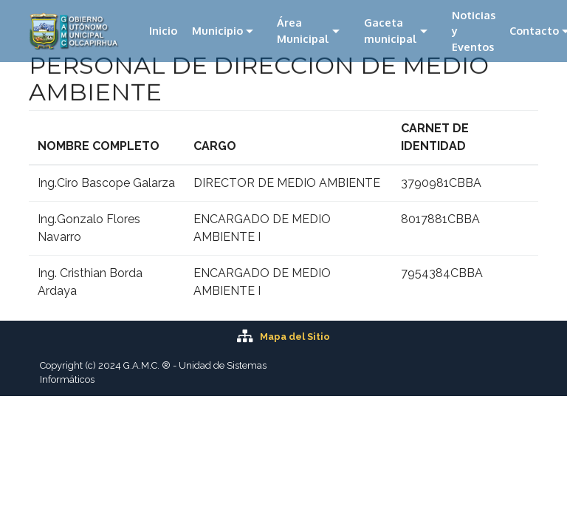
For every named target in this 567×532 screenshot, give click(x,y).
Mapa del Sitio (295, 336)
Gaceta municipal (390, 30)
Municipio (217, 30)
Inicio (163, 30)
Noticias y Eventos (473, 30)
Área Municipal (303, 30)
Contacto (534, 30)
